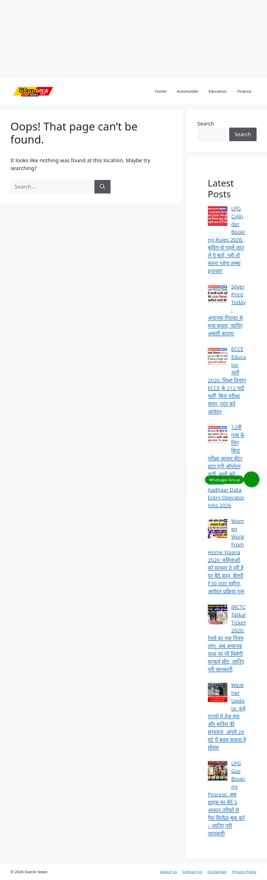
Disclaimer (217, 871)
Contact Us (192, 871)
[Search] (102, 187)
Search (205, 123)
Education (218, 91)
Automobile (187, 91)
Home (160, 91)
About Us (168, 871)
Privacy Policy (244, 871)
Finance (244, 91)
